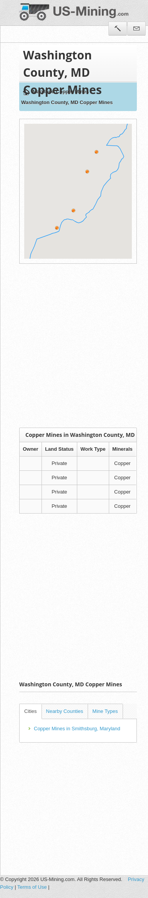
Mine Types (105, 711)
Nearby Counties (64, 711)
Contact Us (136, 28)
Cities (30, 711)
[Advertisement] (72, 345)
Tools (117, 28)
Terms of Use (32, 887)
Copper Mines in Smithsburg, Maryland (77, 728)
